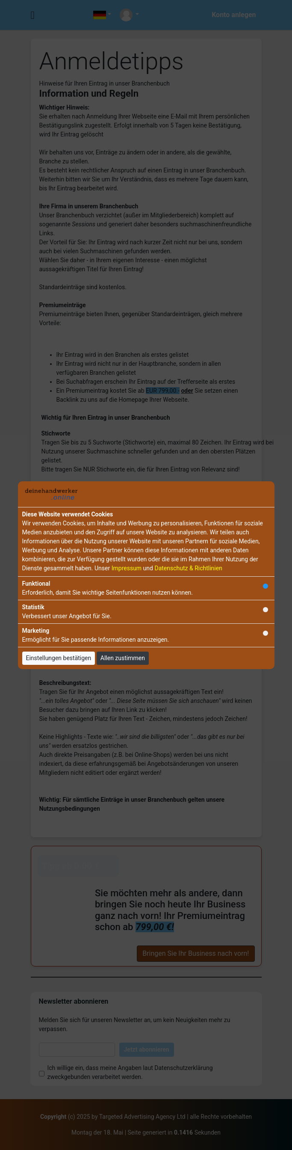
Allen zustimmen (122, 658)
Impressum (127, 568)
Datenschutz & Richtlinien (188, 568)
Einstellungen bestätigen (58, 658)
